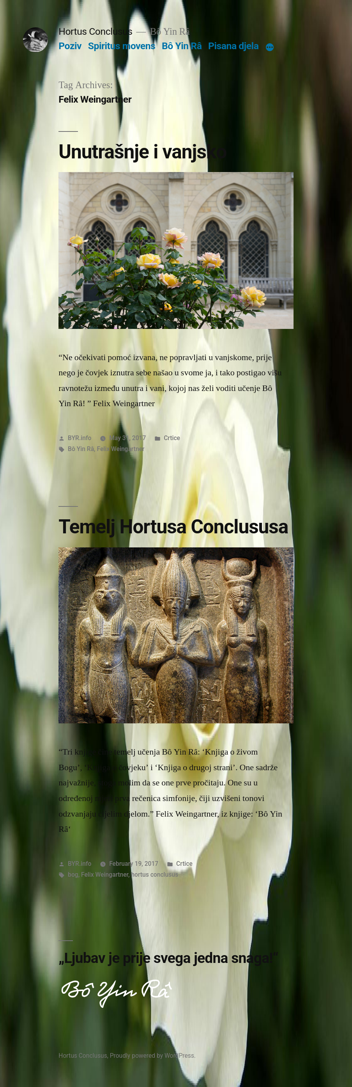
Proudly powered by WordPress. (153, 1055)
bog (73, 874)
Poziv (69, 46)
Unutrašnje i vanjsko (142, 151)
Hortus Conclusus (95, 31)
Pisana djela (233, 46)
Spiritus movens (122, 46)
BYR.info (79, 438)
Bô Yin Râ (182, 46)
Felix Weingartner (120, 449)
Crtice (172, 438)
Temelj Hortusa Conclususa (173, 526)
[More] (269, 47)
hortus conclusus (154, 874)
